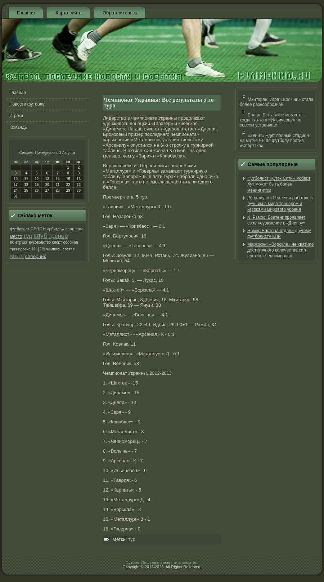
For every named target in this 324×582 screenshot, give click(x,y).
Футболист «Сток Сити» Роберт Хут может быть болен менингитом (278, 184)
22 (68, 185)
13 (47, 179)
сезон (38, 228)
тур (27, 235)
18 (26, 185)
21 (58, 185)
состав (69, 249)
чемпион (53, 249)
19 (37, 185)
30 (79, 190)
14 (58, 179)
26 (37, 190)
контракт (19, 242)
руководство (40, 242)
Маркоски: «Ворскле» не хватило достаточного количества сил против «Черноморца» (280, 250)
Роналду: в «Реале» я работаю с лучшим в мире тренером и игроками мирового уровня (280, 203)
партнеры (74, 229)
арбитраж (55, 229)
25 (26, 190)
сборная (70, 242)
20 (47, 185)
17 (16, 185)
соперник (35, 256)
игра (38, 248)
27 (47, 190)
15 (68, 179)
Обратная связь (120, 12)
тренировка (20, 249)
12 (37, 179)
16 (79, 179)
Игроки (16, 115)
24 (16, 190)
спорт (57, 242)
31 (16, 196)
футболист (19, 229)
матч (17, 255)
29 (68, 190)
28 (58, 190)
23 (79, 185)
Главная (26, 12)
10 (16, 179)
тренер (58, 235)
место (16, 236)
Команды (18, 127)
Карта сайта (68, 12)
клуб (40, 235)
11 (26, 179)
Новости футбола (27, 104)
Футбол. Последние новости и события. (162, 562)
